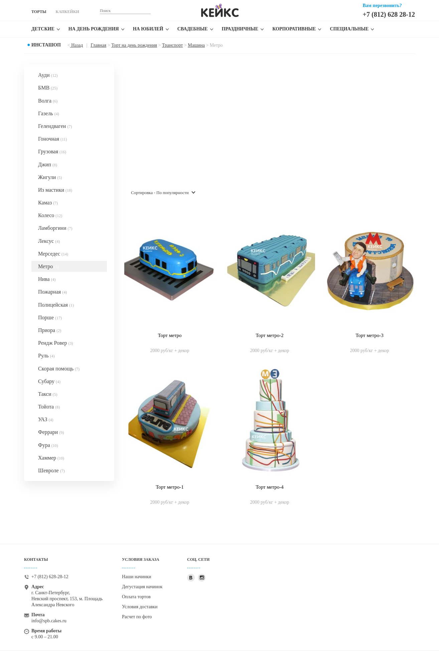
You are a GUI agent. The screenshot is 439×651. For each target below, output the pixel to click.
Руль (46, 355)
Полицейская (56, 305)
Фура (48, 445)
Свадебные (192, 28)
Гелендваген (55, 126)
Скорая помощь (59, 368)
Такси (47, 394)
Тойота (49, 407)
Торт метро (169, 335)
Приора (49, 330)
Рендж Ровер (55, 343)
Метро (48, 266)
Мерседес (53, 254)
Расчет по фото (137, 616)
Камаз (48, 202)
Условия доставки (140, 606)
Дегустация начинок (142, 586)
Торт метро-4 (270, 487)
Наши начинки (136, 576)
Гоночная (52, 139)
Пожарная (52, 292)
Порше (50, 317)
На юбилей (148, 28)
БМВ (47, 88)
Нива (47, 279)
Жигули (50, 177)
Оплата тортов (136, 596)
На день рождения (93, 28)
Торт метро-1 (170, 487)
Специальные (349, 28)
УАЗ (45, 419)
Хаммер (51, 458)
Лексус (49, 241)
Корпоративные (294, 28)
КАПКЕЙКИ (67, 11)
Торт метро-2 (270, 335)
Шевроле (51, 470)
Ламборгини (55, 228)
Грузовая (52, 151)
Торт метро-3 (369, 335)
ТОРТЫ (38, 11)
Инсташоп (46, 44)
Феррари (51, 432)
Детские (42, 28)
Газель (48, 113)
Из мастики (55, 190)
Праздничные (240, 28)
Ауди (47, 75)
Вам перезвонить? (382, 5)
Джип (47, 164)
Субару (49, 381)
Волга (47, 101)
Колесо (50, 215)
